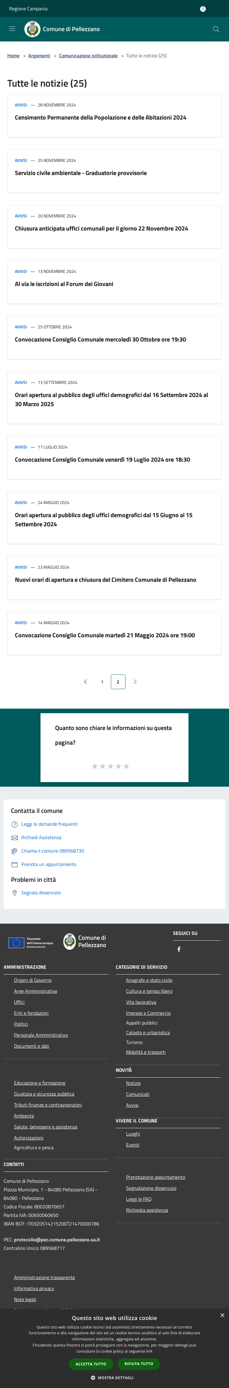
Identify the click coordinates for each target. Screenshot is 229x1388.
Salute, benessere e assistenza (45, 1126)
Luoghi (133, 1133)
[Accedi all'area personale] (203, 9)
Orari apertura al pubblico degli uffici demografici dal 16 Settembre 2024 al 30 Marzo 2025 (111, 399)
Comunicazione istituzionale (88, 55)
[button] (114, 1378)
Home (13, 55)
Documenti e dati (31, 1046)
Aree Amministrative (35, 991)
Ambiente (24, 1115)
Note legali (25, 1299)
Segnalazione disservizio (151, 1188)
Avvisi (21, 105)
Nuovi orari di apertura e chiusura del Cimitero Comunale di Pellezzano (105, 579)
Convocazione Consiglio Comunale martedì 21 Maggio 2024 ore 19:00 (105, 635)
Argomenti (39, 55)
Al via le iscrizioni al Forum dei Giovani (64, 283)
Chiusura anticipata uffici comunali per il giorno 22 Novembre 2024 (101, 228)
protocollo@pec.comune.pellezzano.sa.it (57, 1239)
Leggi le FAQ (139, 1199)
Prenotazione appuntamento (155, 1177)
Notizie (133, 1083)
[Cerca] (216, 29)
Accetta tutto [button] (91, 1364)
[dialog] (114, 1348)
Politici (21, 1024)
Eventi (132, 1144)
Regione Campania (28, 8)
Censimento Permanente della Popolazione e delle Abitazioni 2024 (100, 117)
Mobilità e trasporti (146, 1052)
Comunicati (138, 1094)
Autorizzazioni (29, 1137)
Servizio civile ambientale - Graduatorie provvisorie (81, 172)
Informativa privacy (34, 1288)
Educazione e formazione (39, 1082)
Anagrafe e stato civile (149, 980)
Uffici (19, 1002)
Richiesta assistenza (147, 1210)
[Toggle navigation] (12, 28)
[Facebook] (179, 949)
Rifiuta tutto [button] (139, 1363)
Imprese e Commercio (148, 1013)
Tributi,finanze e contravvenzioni (48, 1104)
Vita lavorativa (141, 1002)
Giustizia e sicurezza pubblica (44, 1093)
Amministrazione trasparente (44, 1277)
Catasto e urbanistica (148, 1032)
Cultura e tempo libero (149, 991)
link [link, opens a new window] (149, 1351)
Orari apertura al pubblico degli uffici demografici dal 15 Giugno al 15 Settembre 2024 (103, 519)
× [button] (222, 1315)
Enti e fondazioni (31, 1013)
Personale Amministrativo (41, 1035)
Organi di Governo (32, 980)
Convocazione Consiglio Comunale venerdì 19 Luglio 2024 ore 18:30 (102, 459)
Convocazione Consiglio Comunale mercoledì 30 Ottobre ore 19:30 (100, 339)
